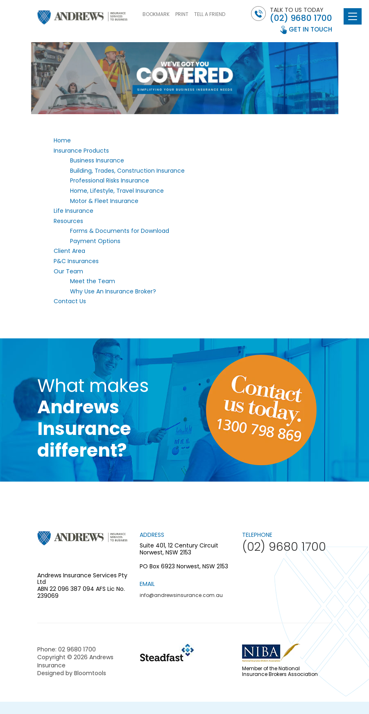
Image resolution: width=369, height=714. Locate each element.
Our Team (68, 271)
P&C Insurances (76, 261)
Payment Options (95, 241)
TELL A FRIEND (209, 14)
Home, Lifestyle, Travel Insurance (117, 191)
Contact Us (70, 301)
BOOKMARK (156, 14)
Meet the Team (92, 281)
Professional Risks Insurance (109, 181)
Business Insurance (97, 161)
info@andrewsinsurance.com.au (181, 595)
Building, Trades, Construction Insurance (127, 171)
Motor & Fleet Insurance (104, 201)
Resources (68, 221)
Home (62, 140)
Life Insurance (73, 211)
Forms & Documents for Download (119, 231)
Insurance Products (81, 150)
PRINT (181, 14)
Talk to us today (301, 14)
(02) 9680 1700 (301, 18)
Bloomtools (90, 675)
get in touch (310, 29)
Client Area (69, 251)
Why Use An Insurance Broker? (113, 291)
